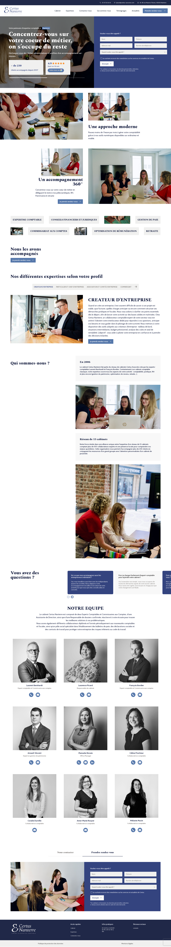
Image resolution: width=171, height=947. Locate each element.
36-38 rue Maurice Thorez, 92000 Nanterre (151, 2)
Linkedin (135, 928)
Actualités (135, 11)
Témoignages (121, 11)
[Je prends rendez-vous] (70, 201)
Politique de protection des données (50, 944)
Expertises (70, 11)
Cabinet (58, 11)
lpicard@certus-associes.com (124, 2)
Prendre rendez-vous (102, 852)
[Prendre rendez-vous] (155, 10)
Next (72, 597)
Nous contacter (65, 852)
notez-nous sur (55, 70)
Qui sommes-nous (104, 11)
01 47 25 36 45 (105, 2)
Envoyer (107, 64)
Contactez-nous (85, 11)
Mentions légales (127, 944)
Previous (68, 597)
